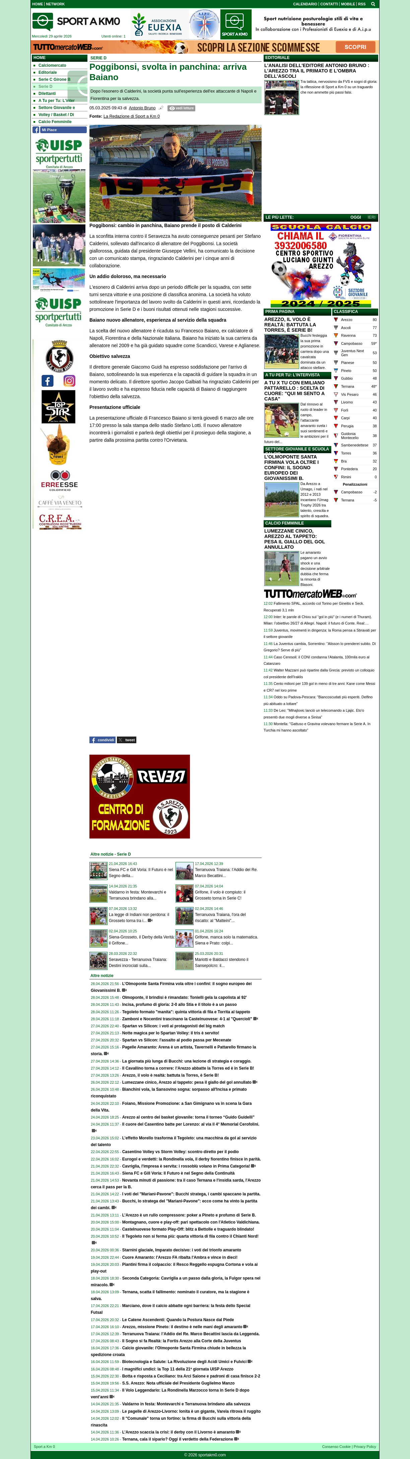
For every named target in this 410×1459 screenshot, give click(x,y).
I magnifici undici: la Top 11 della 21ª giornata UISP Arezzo (177, 1369)
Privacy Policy (365, 1447)
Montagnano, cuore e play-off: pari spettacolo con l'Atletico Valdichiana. (191, 1222)
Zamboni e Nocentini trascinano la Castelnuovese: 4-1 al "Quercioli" (187, 1019)
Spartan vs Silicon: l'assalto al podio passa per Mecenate (176, 1040)
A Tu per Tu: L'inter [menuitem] (54, 100)
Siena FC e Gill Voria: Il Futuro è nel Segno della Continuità (178, 1173)
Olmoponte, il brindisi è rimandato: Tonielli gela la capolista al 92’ (184, 997)
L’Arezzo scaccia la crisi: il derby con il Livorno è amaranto (178, 1432)
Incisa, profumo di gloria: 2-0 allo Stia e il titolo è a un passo (179, 1004)
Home (39, 57)
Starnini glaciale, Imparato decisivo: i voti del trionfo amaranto (181, 1250)
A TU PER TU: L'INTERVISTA (292, 375)
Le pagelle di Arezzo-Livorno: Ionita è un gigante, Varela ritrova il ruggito (191, 1411)
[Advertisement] (321, 166)
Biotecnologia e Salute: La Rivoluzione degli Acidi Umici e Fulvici (184, 1361)
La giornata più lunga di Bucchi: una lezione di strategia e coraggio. (187, 1061)
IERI (371, 217)
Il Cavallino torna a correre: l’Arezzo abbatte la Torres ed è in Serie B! (188, 1068)
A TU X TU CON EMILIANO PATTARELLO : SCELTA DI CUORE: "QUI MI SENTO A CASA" (294, 390)
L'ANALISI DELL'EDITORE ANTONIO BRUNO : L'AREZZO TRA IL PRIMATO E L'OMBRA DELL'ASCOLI (316, 71)
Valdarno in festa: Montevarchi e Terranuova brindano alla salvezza (186, 1404)
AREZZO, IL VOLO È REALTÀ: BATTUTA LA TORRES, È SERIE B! (290, 325)
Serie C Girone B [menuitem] (51, 79)
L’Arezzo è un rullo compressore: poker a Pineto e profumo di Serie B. (189, 1215)
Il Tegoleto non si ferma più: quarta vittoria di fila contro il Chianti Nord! (190, 1236)
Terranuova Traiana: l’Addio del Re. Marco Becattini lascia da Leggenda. (191, 1334)
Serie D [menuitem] (42, 86)
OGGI (355, 217)
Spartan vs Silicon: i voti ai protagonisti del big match (173, 1026)
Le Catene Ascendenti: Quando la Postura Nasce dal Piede (178, 1319)
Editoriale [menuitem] (45, 72)
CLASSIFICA (346, 311)
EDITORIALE (277, 57)
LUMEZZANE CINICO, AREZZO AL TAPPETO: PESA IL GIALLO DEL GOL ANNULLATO (294, 539)
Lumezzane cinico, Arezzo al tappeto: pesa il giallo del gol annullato (187, 1082)
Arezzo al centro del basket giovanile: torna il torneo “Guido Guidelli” (188, 1117)
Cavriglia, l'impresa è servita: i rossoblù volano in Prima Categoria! (186, 1166)
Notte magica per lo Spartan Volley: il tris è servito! (170, 1033)
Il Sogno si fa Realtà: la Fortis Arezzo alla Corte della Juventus (181, 1341)
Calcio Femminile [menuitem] (52, 121)
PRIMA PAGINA (279, 311)
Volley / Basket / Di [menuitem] (53, 114)
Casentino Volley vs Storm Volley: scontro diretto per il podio (180, 1151)
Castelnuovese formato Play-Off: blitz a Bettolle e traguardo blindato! (188, 1229)
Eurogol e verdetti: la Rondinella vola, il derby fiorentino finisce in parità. (191, 1159)
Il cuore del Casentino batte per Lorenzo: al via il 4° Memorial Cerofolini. (191, 1124)
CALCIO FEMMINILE (284, 523)
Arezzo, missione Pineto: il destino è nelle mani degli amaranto (182, 1327)
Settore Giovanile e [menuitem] (54, 107)
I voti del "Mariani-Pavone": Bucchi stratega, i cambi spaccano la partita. (191, 1194)
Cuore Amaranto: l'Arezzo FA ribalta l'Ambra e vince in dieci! (179, 1257)
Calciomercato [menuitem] (49, 65)
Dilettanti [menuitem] (44, 93)
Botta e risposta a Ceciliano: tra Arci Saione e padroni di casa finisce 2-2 (191, 1376)
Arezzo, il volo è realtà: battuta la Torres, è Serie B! (170, 1075)
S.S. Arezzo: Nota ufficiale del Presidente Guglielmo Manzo (178, 1383)
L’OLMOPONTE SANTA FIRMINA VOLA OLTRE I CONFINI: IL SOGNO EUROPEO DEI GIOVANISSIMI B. (291, 467)
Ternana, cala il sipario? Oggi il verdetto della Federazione (177, 1439)
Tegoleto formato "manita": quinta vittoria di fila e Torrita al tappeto (186, 1012)
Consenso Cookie (336, 1447)
